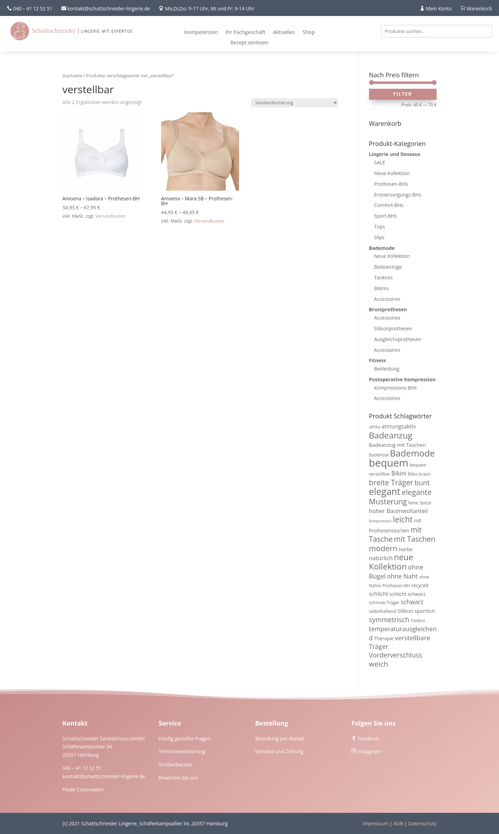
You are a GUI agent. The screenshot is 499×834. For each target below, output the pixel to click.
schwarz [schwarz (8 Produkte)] (412, 602)
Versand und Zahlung (279, 751)
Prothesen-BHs (391, 184)
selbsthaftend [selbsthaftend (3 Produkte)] (382, 611)
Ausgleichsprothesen (397, 339)
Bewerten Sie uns (178, 777)
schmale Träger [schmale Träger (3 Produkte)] (384, 603)
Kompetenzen (201, 32)
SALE (379, 162)
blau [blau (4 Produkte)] (413, 473)
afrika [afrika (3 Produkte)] (374, 427)
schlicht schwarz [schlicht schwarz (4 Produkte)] (407, 594)
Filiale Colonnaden (83, 789)
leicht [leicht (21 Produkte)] (403, 519)
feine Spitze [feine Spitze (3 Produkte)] (419, 503)
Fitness (377, 360)
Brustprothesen (388, 309)
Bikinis (381, 288)
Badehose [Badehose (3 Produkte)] (379, 455)
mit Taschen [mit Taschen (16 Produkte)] (415, 539)
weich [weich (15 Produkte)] (378, 664)
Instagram (369, 751)
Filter (402, 93)
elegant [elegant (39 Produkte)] (385, 491)
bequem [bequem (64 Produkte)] (389, 463)
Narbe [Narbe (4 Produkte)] (406, 549)
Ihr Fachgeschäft (245, 32)
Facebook (368, 738)
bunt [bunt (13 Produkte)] (422, 482)
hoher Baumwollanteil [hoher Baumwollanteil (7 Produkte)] (398, 511)
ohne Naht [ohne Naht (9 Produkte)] (402, 576)
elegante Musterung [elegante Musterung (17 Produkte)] (400, 496)
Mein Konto (439, 8)
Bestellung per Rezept (279, 738)
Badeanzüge (388, 266)
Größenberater (176, 764)
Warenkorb (479, 8)
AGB (398, 823)
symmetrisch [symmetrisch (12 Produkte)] (389, 619)
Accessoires (387, 299)
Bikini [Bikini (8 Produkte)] (398, 473)
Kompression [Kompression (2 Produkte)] (380, 521)
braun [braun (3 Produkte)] (425, 474)
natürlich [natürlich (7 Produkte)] (381, 558)
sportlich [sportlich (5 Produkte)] (424, 610)
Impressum (375, 823)
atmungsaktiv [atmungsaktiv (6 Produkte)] (399, 426)
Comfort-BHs (389, 205)
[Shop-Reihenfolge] (294, 102)
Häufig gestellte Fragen (185, 738)
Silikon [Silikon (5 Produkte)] (405, 610)
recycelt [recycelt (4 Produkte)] (420, 585)
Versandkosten (110, 216)
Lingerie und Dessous (394, 154)
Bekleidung (387, 368)
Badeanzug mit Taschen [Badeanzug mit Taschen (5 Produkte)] (397, 444)
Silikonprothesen (393, 328)
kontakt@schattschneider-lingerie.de (103, 776)
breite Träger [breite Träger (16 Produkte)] (391, 482)
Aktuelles (284, 32)
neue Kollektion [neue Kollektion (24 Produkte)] (391, 561)
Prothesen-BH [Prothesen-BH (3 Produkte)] (396, 586)
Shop (309, 32)
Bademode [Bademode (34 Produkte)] (412, 453)
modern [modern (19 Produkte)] (383, 548)
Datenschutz (423, 823)
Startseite (72, 75)
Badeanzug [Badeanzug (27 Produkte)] (390, 435)
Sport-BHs (385, 215)
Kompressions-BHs (395, 387)
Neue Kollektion (392, 173)
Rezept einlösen (249, 43)
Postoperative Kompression (402, 379)
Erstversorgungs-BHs (397, 194)
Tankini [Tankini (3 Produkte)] (418, 621)
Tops (379, 226)
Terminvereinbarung (182, 751)
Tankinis (383, 277)
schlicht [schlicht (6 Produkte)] (378, 594)
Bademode (382, 248)
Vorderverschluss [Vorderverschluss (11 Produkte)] (395, 655)
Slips (379, 237)
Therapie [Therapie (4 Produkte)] (384, 638)
